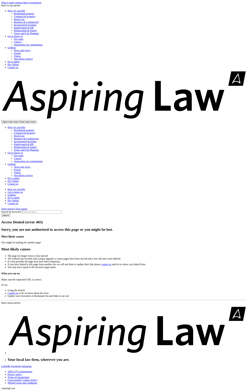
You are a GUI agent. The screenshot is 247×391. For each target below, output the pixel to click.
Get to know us (15, 36)
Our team (18, 39)
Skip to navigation (32, 2)
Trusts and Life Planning (26, 33)
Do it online (14, 61)
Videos (17, 56)
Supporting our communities (28, 44)
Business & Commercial (26, 22)
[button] (14, 208)
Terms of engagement (18, 377)
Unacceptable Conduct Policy (22, 380)
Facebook (16, 366)
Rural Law (19, 19)
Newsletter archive (23, 59)
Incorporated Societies (25, 25)
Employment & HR (24, 27)
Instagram (27, 366)
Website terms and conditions (22, 383)
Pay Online (13, 64)
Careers (18, 42)
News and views (22, 50)
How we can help (16, 10)
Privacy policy (15, 374)
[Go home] (123, 118)
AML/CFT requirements (20, 371)
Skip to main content (12, 2)
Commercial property (24, 16)
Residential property (24, 13)
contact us (106, 264)
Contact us (13, 67)
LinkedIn (6, 366)
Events (17, 53)
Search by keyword (11, 211)
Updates (12, 47)
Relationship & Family (25, 30)
